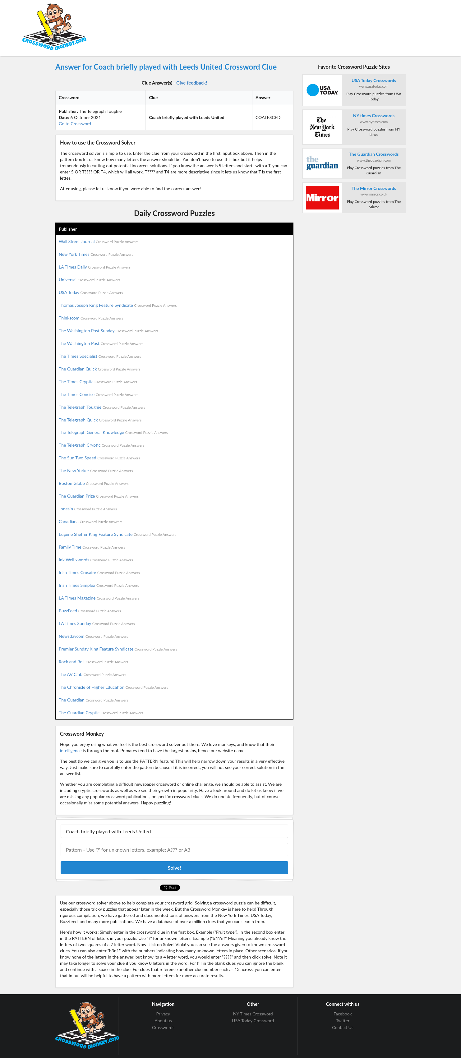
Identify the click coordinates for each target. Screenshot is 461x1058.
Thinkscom (91, 317)
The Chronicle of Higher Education (113, 687)
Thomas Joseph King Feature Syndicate (118, 305)
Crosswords (163, 1027)
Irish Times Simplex (99, 585)
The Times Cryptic (98, 381)
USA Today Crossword (253, 1020)
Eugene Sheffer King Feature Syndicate (117, 534)
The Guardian (93, 699)
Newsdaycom (93, 636)
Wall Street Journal (98, 241)
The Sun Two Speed (99, 457)
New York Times (96, 254)
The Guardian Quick (100, 368)
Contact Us (342, 1027)
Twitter (342, 1020)
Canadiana (90, 521)
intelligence (71, 750)
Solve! (174, 868)
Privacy (163, 1013)
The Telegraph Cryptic (101, 445)
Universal (89, 279)
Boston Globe (94, 483)
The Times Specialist (100, 356)
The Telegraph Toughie (102, 407)
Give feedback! (191, 82)
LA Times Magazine (99, 597)
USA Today (91, 292)
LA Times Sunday (97, 623)
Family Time (92, 547)
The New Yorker (96, 470)
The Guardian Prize (99, 496)
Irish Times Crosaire (99, 572)
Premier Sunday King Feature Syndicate (118, 648)
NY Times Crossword (253, 1013)
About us (163, 1020)
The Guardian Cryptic (101, 712)
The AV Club (92, 674)
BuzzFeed (90, 610)
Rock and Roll (93, 661)
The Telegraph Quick (100, 419)
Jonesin (88, 508)
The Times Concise (98, 394)
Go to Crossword (75, 123)
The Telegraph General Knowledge (113, 432)
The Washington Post (101, 343)
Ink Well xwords (96, 559)
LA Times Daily (95, 266)
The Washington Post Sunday (108, 330)
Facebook (343, 1013)
